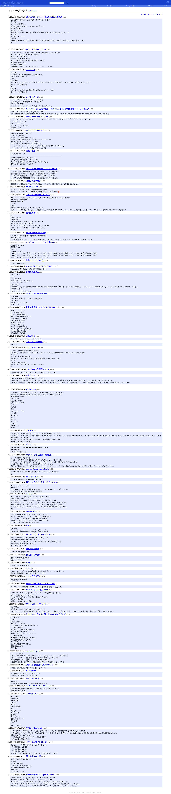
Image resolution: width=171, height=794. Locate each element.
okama (28, 563)
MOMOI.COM (32, 187)
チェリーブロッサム (34, 342)
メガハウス (30, 70)
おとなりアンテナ (146, 14)
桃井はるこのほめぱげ (35, 260)
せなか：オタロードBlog (36, 233)
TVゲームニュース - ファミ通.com (40, 242)
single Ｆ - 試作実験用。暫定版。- (39, 455)
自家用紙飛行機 (32, 549)
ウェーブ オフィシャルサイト (38, 534)
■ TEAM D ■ (31, 671)
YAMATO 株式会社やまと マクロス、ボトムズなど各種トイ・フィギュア (57, 109)
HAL (28, 525)
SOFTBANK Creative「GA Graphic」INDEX (44, 17)
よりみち (29, 430)
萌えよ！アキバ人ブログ (36, 49)
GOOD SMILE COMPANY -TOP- (39, 266)
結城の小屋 (30, 151)
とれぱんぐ (30, 336)
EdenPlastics (31, 512)
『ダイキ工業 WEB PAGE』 (37, 742)
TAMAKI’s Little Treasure (36, 294)
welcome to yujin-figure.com (37, 116)
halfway (29, 494)
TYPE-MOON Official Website (38, 686)
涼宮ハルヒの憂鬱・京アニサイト (39, 665)
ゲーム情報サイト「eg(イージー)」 (40, 775)
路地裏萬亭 (30, 213)
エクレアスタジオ (33, 576)
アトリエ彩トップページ (36, 604)
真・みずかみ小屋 (33, 756)
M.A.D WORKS (32, 678)
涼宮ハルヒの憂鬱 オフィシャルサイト (41, 169)
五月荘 (28, 445)
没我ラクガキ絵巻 (33, 181)
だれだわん (30, 375)
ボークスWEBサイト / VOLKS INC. (40, 584)
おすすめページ (157, 14)
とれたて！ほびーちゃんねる (38, 195)
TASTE (29, 568)
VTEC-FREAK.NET (34, 728)
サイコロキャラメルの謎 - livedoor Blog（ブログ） (46, 614)
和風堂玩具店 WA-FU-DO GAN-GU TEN (43, 307)
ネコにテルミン (32, 348)
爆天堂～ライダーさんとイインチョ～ (41, 482)
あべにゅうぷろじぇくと (36, 130)
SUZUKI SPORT (33, 477)
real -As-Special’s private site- (37, 469)
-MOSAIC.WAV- (32, 694)
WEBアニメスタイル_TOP (37, 590)
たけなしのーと (32, 97)
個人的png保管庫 (33, 555)
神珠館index (31, 389)
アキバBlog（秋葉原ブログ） (38, 369)
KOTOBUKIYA (32, 272)
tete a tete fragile (32, 651)
